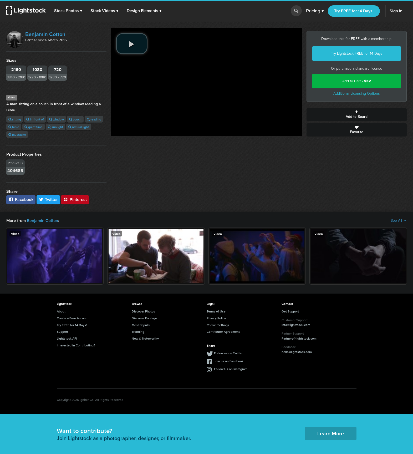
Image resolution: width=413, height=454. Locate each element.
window (56, 119)
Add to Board (356, 114)
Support (62, 331)
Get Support (290, 311)
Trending (138, 331)
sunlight (55, 127)
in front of (35, 119)
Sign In (396, 11)
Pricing (315, 11)
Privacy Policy (216, 318)
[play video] (131, 43)
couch (75, 119)
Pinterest (75, 199)
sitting (14, 119)
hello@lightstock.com (297, 352)
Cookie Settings (218, 325)
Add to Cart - (356, 81)
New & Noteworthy (145, 338)
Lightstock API (67, 338)
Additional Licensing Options (356, 93)
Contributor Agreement (223, 331)
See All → (399, 220)
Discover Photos (143, 311)
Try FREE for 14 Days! (354, 11)
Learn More (330, 433)
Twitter (48, 199)
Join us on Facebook (228, 361)
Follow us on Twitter (228, 353)
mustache (17, 134)
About (61, 311)
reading (94, 119)
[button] (68, 11)
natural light (78, 127)
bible (13, 127)
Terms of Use (216, 311)
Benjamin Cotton (45, 34)
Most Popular (141, 325)
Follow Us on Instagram (230, 369)
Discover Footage (144, 318)
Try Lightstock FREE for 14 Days (357, 53)
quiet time (33, 127)
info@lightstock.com (296, 324)
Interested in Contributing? (76, 345)
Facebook (20, 199)
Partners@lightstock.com (299, 338)
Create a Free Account (73, 318)
